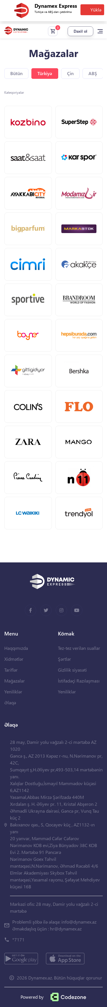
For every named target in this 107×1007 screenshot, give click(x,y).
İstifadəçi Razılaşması (79, 681)
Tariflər (11, 670)
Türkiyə (44, 73)
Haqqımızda (16, 648)
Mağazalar (14, 681)
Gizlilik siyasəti (72, 670)
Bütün (16, 73)
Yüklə (95, 10)
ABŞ (92, 73)
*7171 (18, 939)
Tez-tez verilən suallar (79, 648)
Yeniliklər (13, 692)
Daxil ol (80, 31)
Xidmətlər (13, 659)
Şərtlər (64, 659)
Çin (70, 73)
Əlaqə (10, 702)
